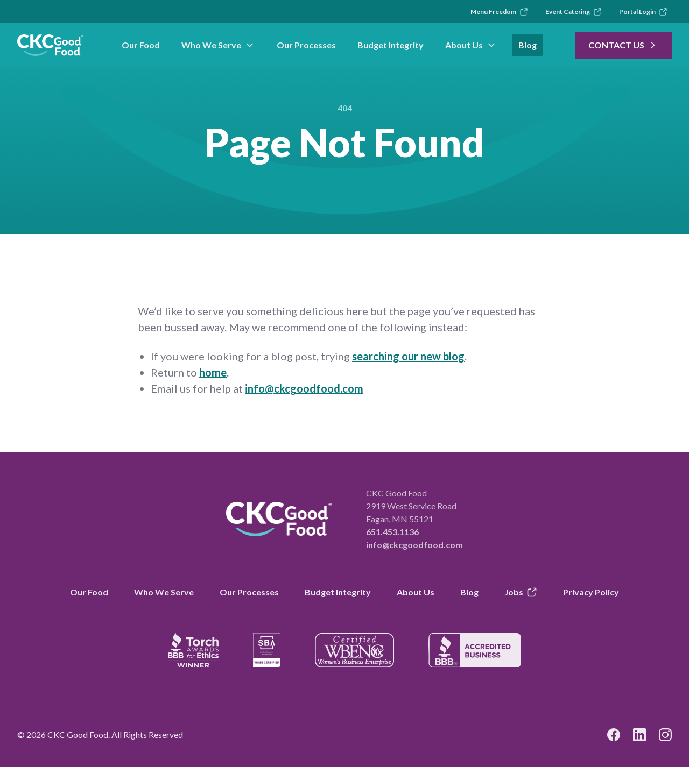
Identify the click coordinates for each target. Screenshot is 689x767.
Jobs (520, 592)
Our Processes (306, 45)
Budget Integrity (390, 45)
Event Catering (573, 12)
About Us (471, 45)
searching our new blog (408, 356)
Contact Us (623, 45)
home (213, 372)
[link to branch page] (50, 45)
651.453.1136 (392, 532)
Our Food (141, 45)
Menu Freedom (499, 12)
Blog (527, 45)
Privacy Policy (591, 592)
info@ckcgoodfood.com (304, 388)
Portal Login (643, 12)
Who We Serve (218, 45)
